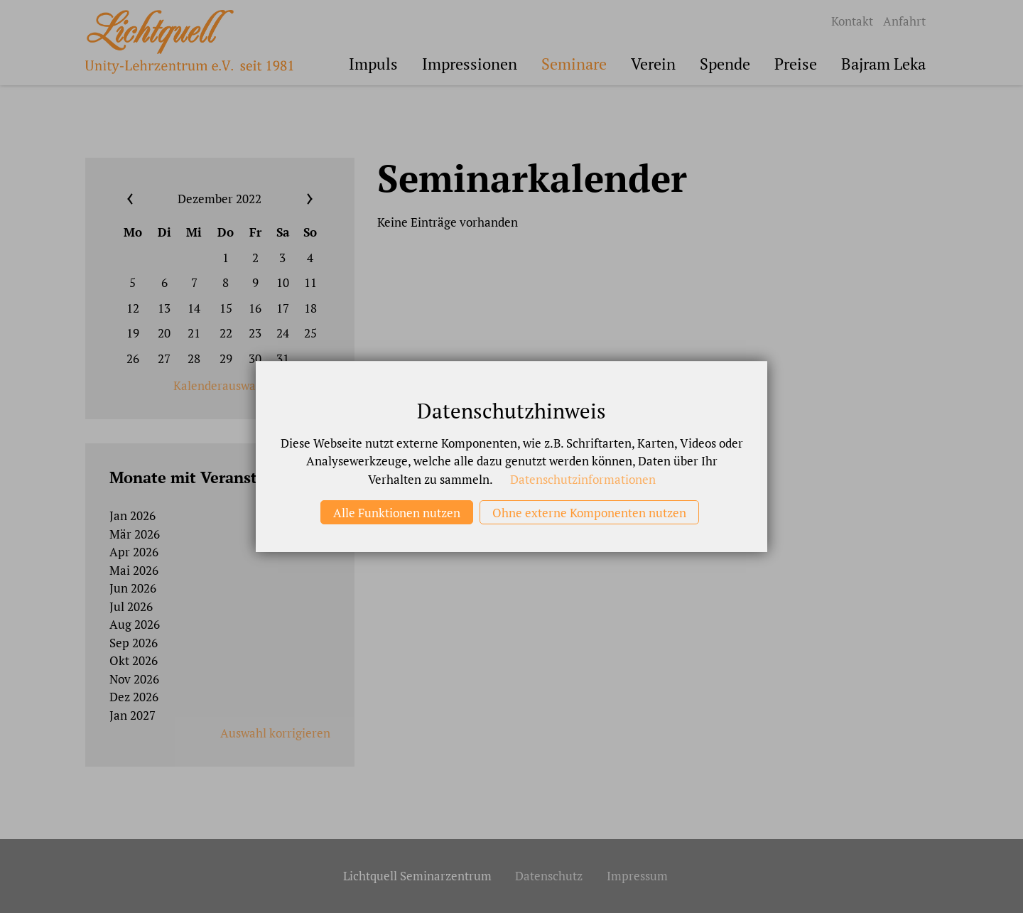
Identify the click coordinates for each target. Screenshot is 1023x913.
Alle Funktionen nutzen (396, 512)
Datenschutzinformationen (583, 479)
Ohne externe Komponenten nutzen (589, 512)
